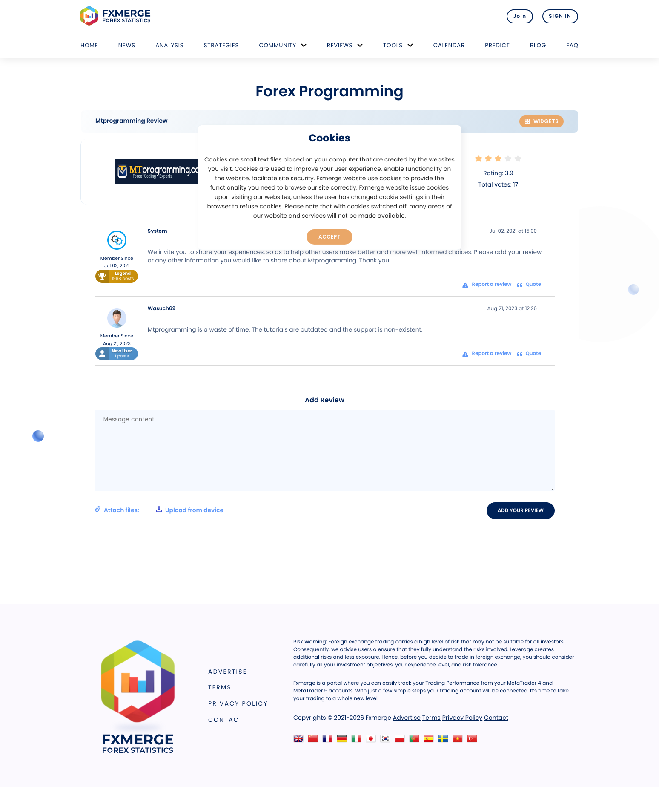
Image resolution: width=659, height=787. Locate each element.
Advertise (227, 671)
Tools (393, 45)
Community (277, 45)
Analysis (169, 45)
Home (89, 45)
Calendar (449, 45)
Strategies (221, 45)
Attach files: (159, 510)
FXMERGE (116, 16)
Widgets (541, 121)
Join (517, 16)
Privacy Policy (238, 703)
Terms (220, 687)
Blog (538, 45)
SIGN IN (560, 16)
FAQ (572, 45)
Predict (497, 45)
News (126, 45)
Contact (226, 719)
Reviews (339, 45)
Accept (330, 236)
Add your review (521, 510)
